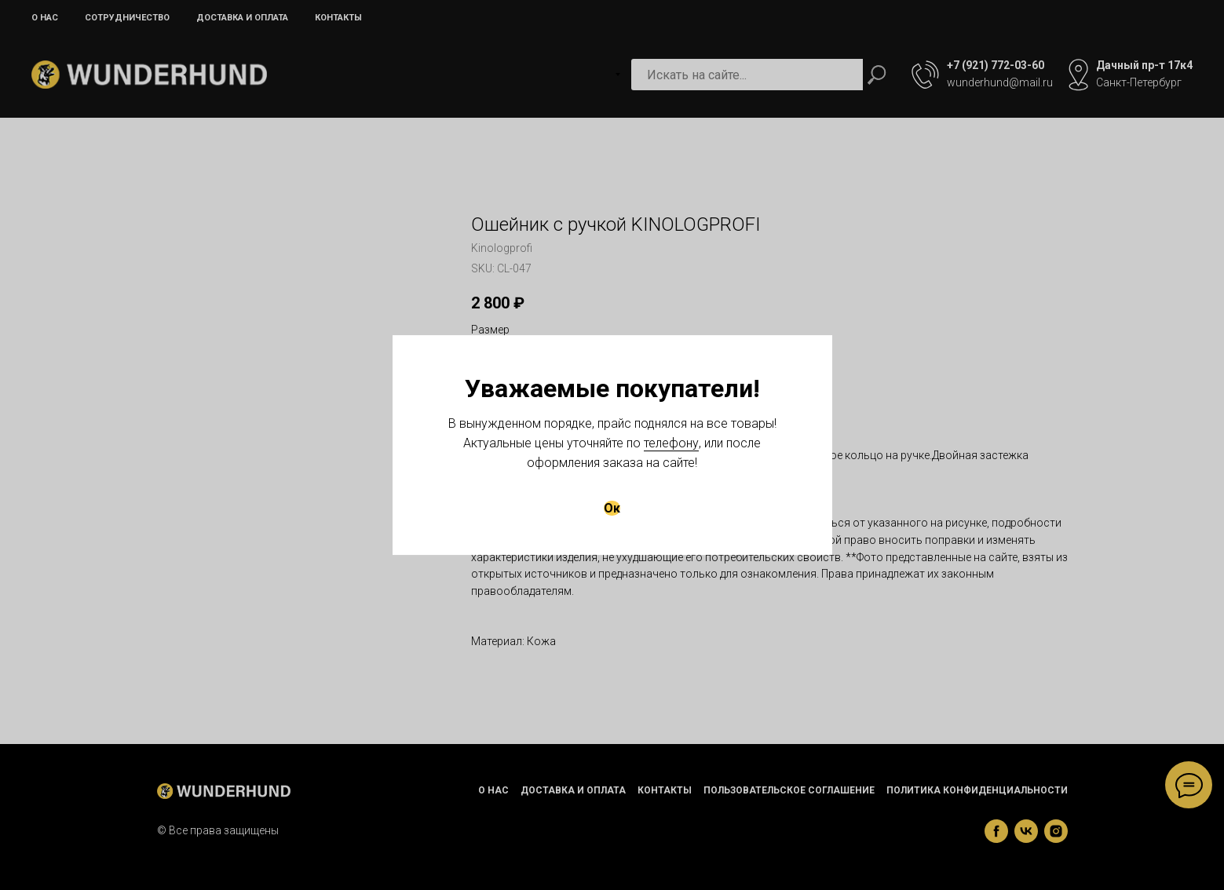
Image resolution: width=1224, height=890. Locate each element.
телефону (671, 443)
